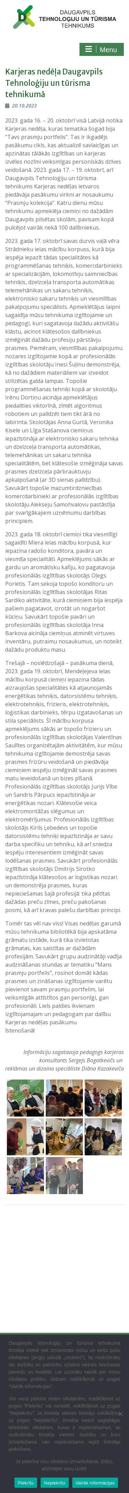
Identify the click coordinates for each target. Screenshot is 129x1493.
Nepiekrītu (54, 1482)
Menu (101, 49)
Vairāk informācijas (95, 1482)
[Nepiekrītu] (120, 1413)
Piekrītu (26, 1482)
